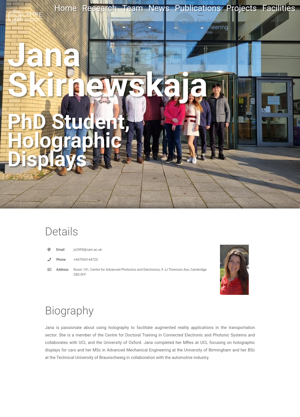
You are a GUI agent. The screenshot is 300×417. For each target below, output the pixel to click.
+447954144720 (86, 256)
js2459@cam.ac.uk (88, 246)
